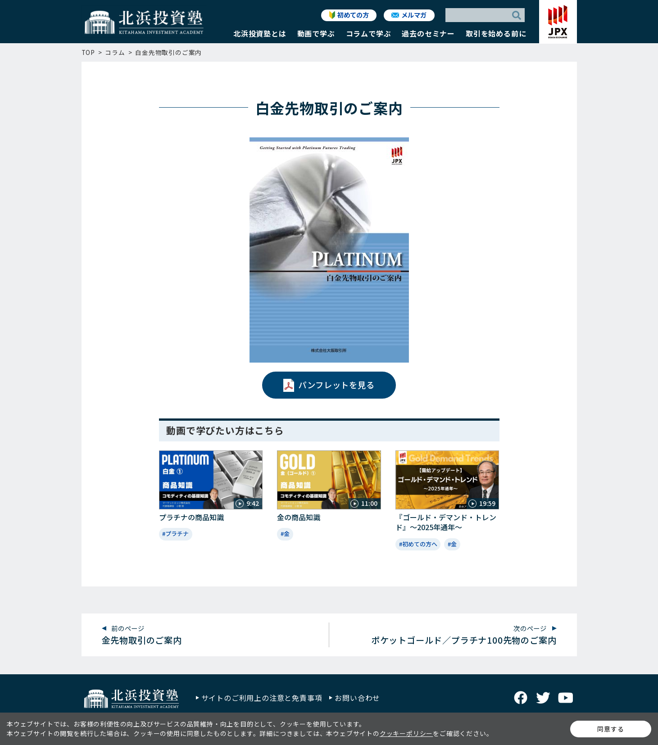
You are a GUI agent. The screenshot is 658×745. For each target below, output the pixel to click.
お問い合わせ (357, 697)
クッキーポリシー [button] (406, 733)
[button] (260, 35)
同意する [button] (610, 728)
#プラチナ (175, 533)
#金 (285, 533)
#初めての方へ (418, 544)
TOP (88, 52)
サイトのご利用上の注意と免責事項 (261, 697)
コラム (115, 52)
